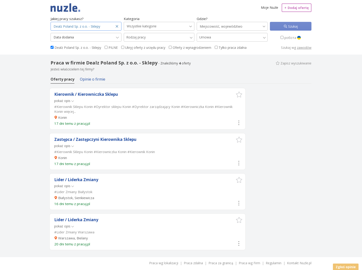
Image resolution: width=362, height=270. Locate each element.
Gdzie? (202, 18)
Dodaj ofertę (296, 8)
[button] (239, 94)
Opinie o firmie (92, 79)
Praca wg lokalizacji (163, 263)
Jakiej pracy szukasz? (67, 18)
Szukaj (292, 26)
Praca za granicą (220, 263)
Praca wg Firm (249, 263)
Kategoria (131, 18)
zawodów (304, 47)
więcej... (70, 111)
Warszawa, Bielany (73, 238)
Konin (62, 117)
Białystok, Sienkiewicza (76, 197)
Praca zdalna (193, 263)
